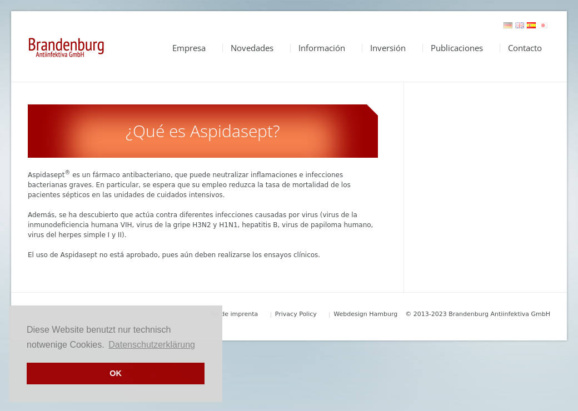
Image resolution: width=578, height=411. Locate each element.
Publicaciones (457, 47)
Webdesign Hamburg (365, 314)
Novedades (252, 47)
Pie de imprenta (234, 314)
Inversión (388, 47)
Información (321, 47)
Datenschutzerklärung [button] (151, 344)
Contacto (525, 47)
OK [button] (115, 373)
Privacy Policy (296, 314)
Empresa (189, 47)
